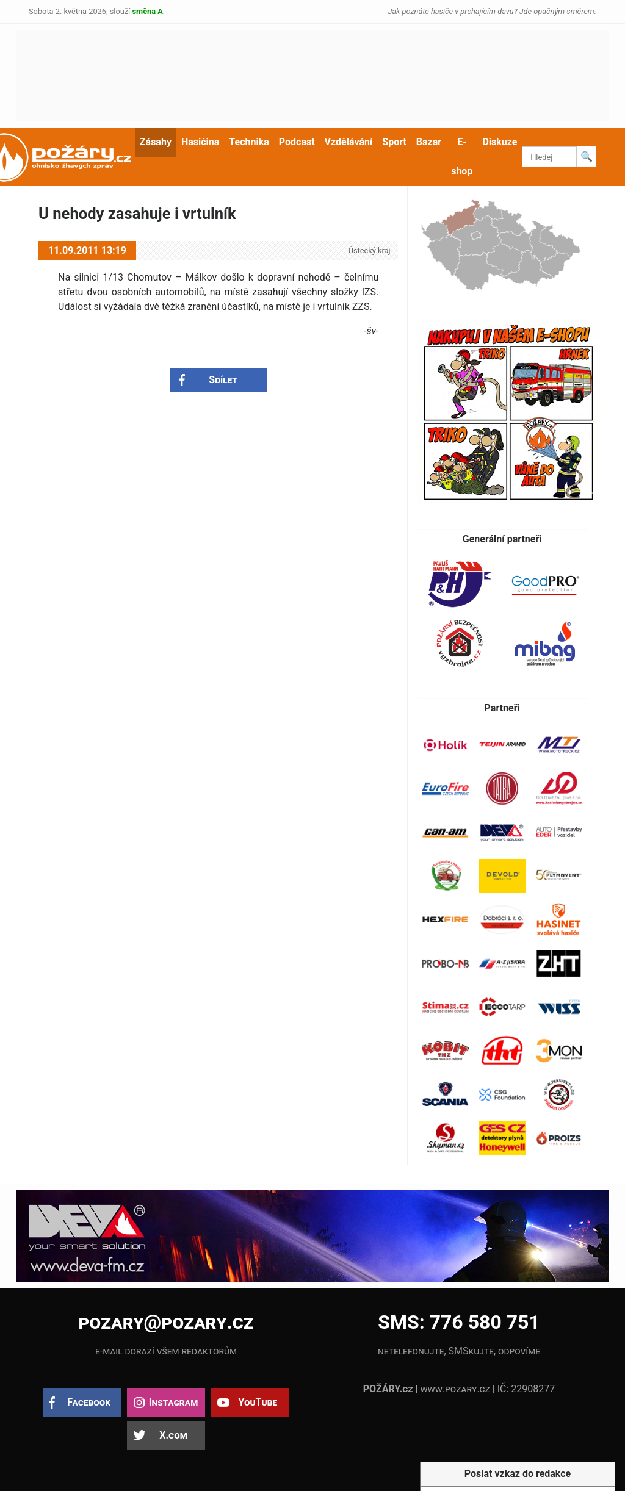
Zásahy (156, 142)
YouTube (257, 1402)
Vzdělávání (349, 142)
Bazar (428, 142)
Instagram (173, 1402)
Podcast (297, 142)
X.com (173, 1435)
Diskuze (499, 142)
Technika (249, 142)
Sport (394, 142)
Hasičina (200, 142)
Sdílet (223, 380)
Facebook (88, 1402)
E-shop (461, 156)
